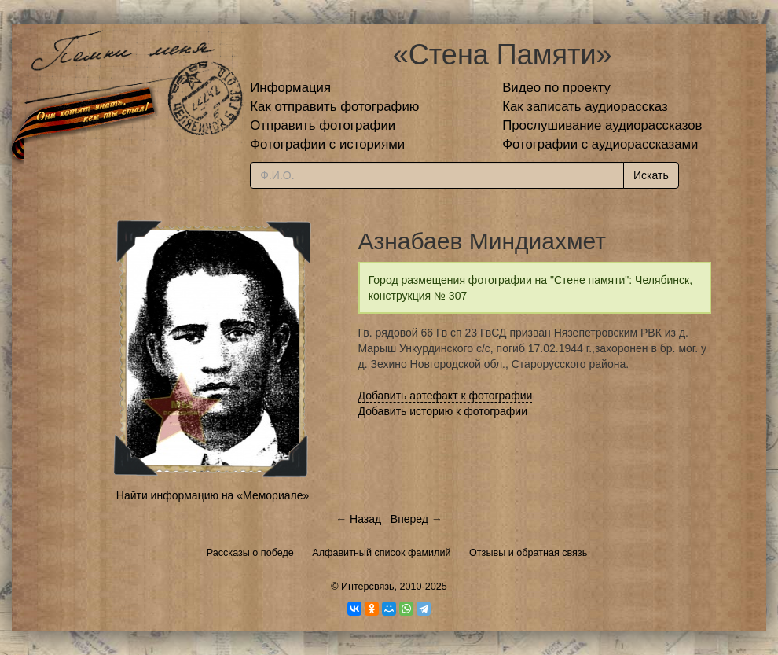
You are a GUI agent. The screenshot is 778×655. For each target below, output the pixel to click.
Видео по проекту (556, 87)
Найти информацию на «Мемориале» (212, 495)
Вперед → (416, 519)
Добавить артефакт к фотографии (445, 395)
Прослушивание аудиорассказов (602, 125)
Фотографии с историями (327, 144)
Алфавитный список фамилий (381, 552)
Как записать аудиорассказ (585, 106)
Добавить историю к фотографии (443, 411)
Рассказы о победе (250, 552)
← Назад (358, 519)
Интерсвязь (368, 586)
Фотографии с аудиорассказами (600, 144)
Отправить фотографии (322, 125)
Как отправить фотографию (334, 106)
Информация (290, 87)
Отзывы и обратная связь (528, 552)
